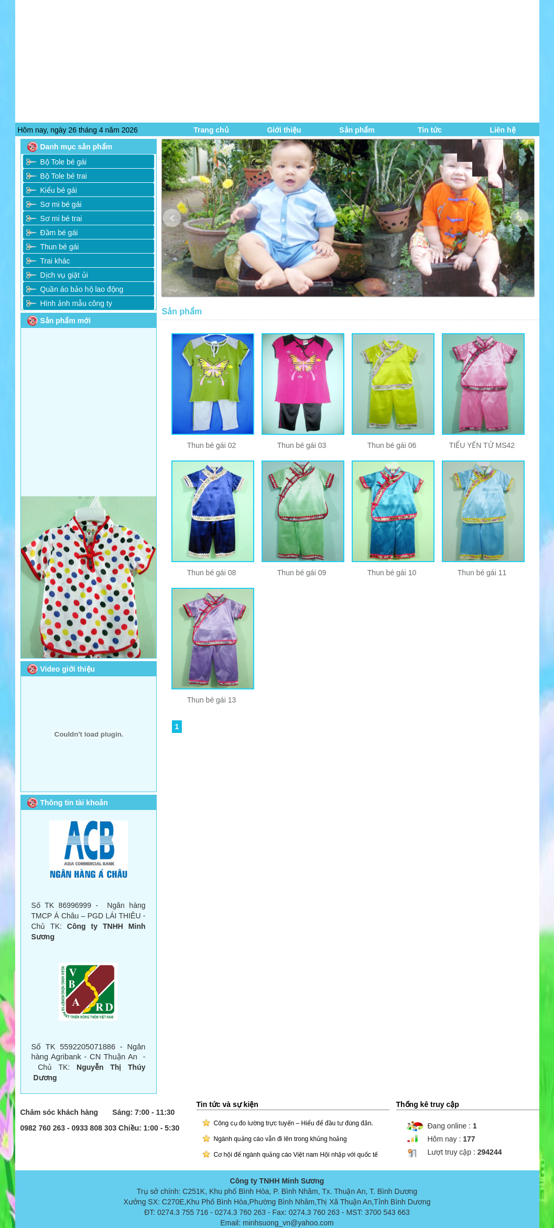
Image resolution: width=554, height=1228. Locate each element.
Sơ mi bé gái (61, 204)
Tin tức (430, 130)
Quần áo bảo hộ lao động (82, 289)
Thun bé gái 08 (211, 572)
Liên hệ (502, 130)
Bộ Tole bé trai (63, 176)
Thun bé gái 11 (482, 572)
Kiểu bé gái (58, 190)
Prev (179, 226)
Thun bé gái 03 (301, 445)
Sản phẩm (356, 130)
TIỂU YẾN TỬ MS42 (482, 445)
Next (527, 226)
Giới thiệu (284, 130)
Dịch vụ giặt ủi (64, 275)
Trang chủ (211, 130)
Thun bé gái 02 (211, 445)
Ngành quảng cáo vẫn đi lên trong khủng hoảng (280, 1139)
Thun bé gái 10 (391, 572)
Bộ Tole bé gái (63, 162)
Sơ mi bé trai (61, 218)
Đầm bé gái (59, 232)
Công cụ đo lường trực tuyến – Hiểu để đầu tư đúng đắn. (293, 1123)
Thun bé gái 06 (391, 445)
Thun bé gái (59, 247)
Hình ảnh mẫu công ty (76, 303)
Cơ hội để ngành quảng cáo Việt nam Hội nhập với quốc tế (296, 1154)
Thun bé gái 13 (211, 700)
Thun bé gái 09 (301, 572)
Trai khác (55, 261)
